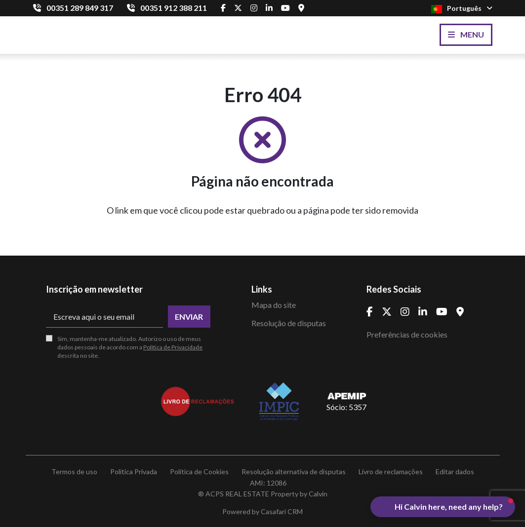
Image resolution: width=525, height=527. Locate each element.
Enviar (189, 316)
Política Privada (133, 471)
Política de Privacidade (172, 347)
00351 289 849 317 (79, 7)
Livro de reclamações (391, 471)
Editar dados (455, 471)
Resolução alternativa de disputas (294, 471)
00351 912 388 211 (173, 7)
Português (461, 8)
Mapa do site (273, 304)
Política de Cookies (199, 471)
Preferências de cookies (406, 334)
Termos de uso (74, 471)
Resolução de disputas (288, 323)
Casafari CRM (282, 511)
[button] (442, 506)
